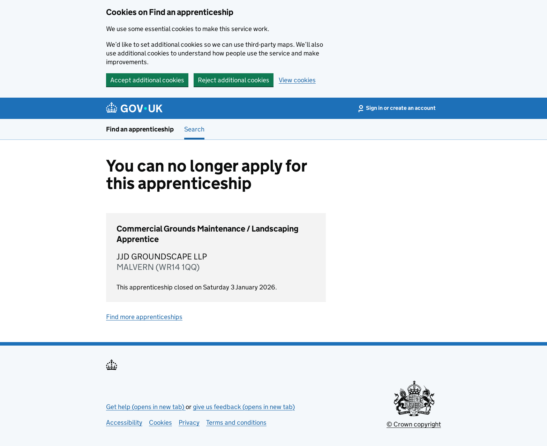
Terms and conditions (236, 422)
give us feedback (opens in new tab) (244, 407)
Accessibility (124, 422)
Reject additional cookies (233, 80)
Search (194, 129)
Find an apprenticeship (140, 129)
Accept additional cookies (147, 80)
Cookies (160, 422)
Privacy (189, 422)
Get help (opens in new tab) (146, 407)
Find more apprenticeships (144, 317)
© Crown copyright (414, 424)
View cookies (297, 80)
